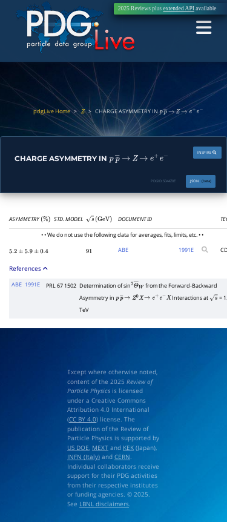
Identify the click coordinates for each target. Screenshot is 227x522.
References (28, 268)
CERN (122, 456)
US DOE (78, 447)
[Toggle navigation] (204, 28)
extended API (178, 8)
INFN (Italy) (83, 456)
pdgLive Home (51, 111)
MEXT (100, 447)
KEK (128, 447)
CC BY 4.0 (82, 419)
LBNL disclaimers (104, 503)
